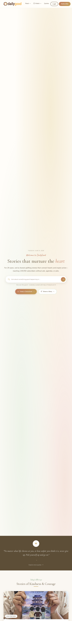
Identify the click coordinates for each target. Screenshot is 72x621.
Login (54, 4)
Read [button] (27, 3)
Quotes (46, 3)
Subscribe (64, 4)
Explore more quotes (36, 565)
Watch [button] (36, 3)
